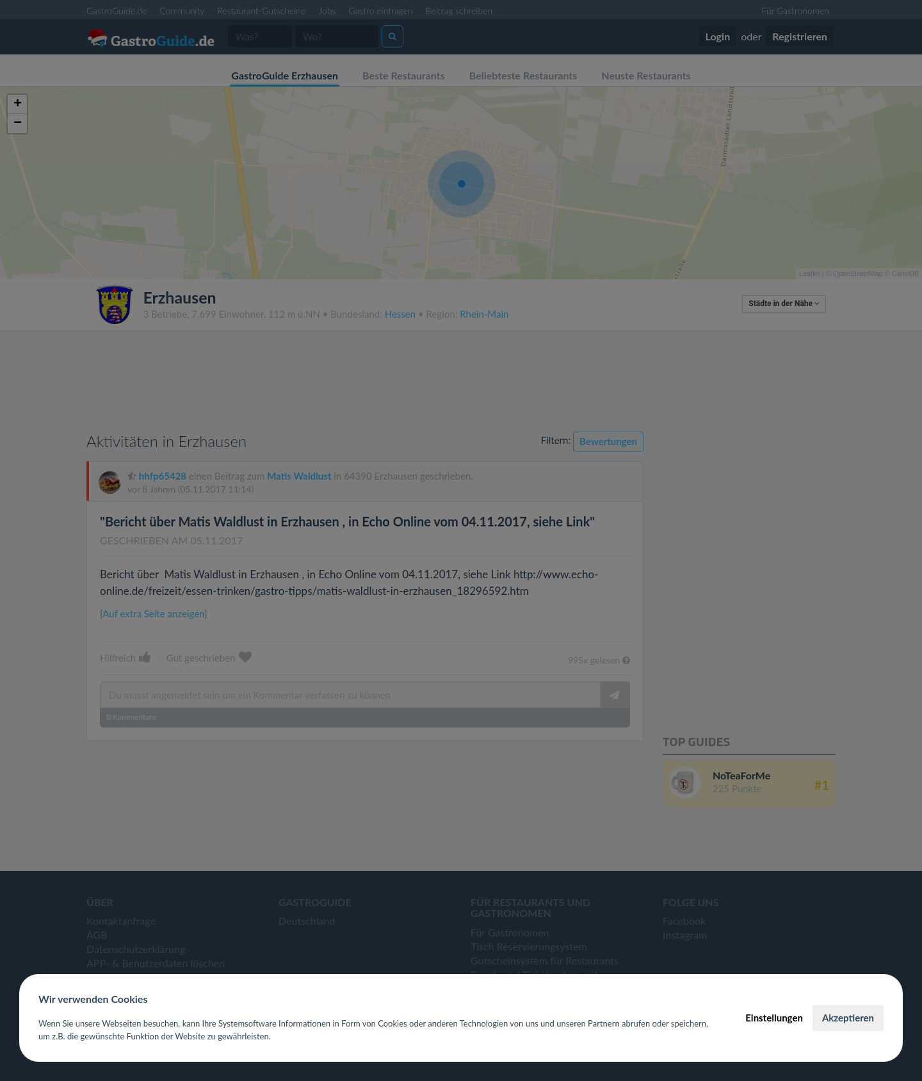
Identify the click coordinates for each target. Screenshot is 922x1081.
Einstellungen (774, 1017)
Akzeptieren (848, 1017)
